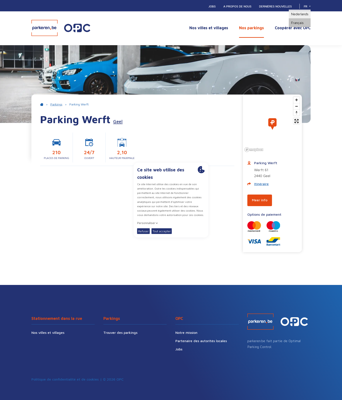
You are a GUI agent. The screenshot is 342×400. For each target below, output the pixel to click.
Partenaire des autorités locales (201, 341)
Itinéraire (258, 184)
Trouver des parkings (120, 332)
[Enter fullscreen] (296, 121)
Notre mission (186, 332)
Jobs (212, 6)
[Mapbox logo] (253, 149)
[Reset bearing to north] (296, 112)
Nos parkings (251, 28)
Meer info (259, 200)
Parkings (56, 104)
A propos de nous (237, 6)
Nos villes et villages (208, 28)
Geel (118, 121)
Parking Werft (79, 104)
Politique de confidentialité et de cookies (65, 379)
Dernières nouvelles (275, 6)
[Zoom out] (296, 106)
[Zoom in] (296, 100)
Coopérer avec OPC (293, 28)
